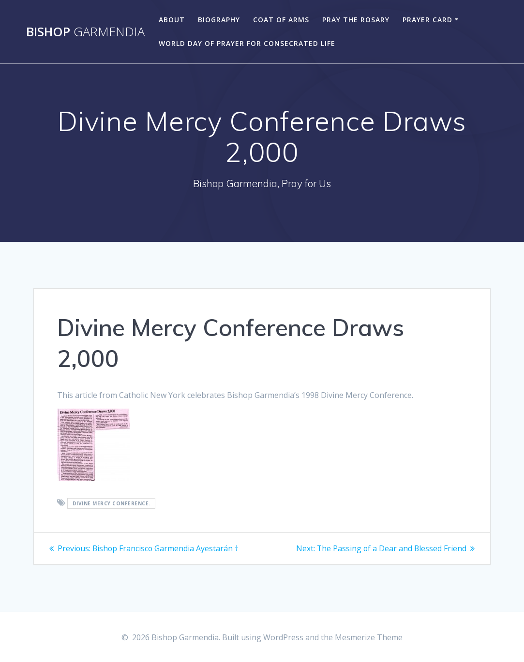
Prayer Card (427, 19)
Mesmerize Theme (369, 637)
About (172, 19)
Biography (219, 19)
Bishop (85, 32)
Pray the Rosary (355, 19)
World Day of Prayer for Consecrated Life (247, 43)
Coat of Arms (281, 19)
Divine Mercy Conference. (111, 503)
